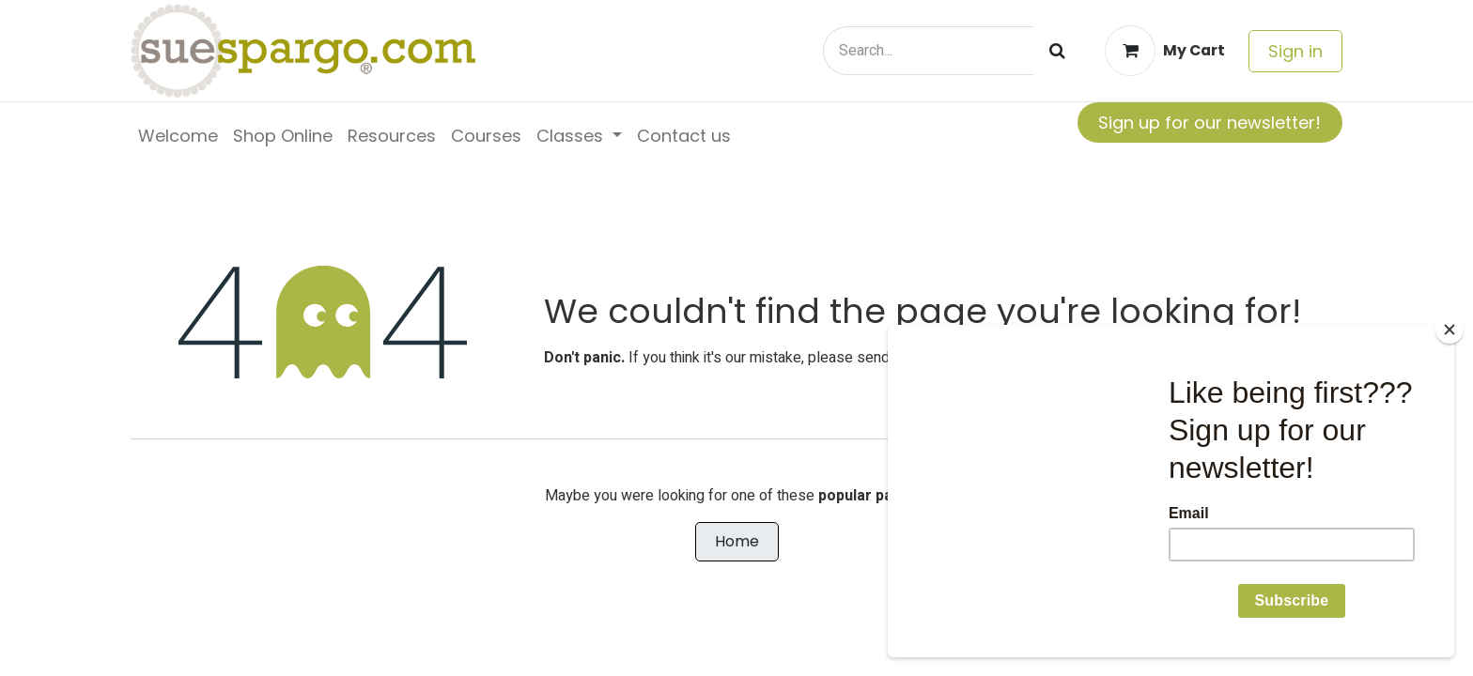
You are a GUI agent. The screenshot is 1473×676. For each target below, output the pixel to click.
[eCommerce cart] (1165, 50)
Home (737, 541)
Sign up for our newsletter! (1209, 122)
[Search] (1057, 50)
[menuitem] (178, 135)
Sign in (1295, 51)
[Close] (1449, 329)
